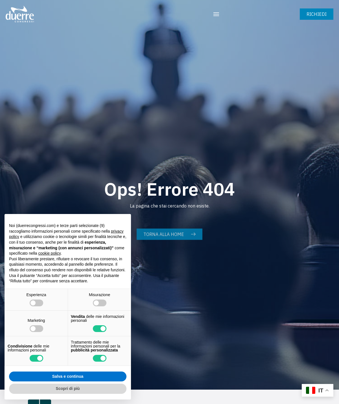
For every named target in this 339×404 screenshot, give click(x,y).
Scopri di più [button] (68, 388)
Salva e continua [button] (67, 376)
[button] (216, 14)
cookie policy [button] (49, 253)
